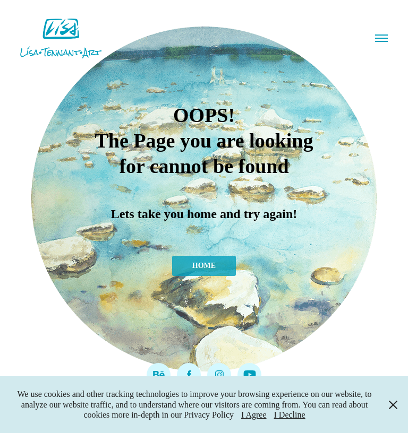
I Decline (289, 414)
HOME (204, 266)
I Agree (254, 414)
